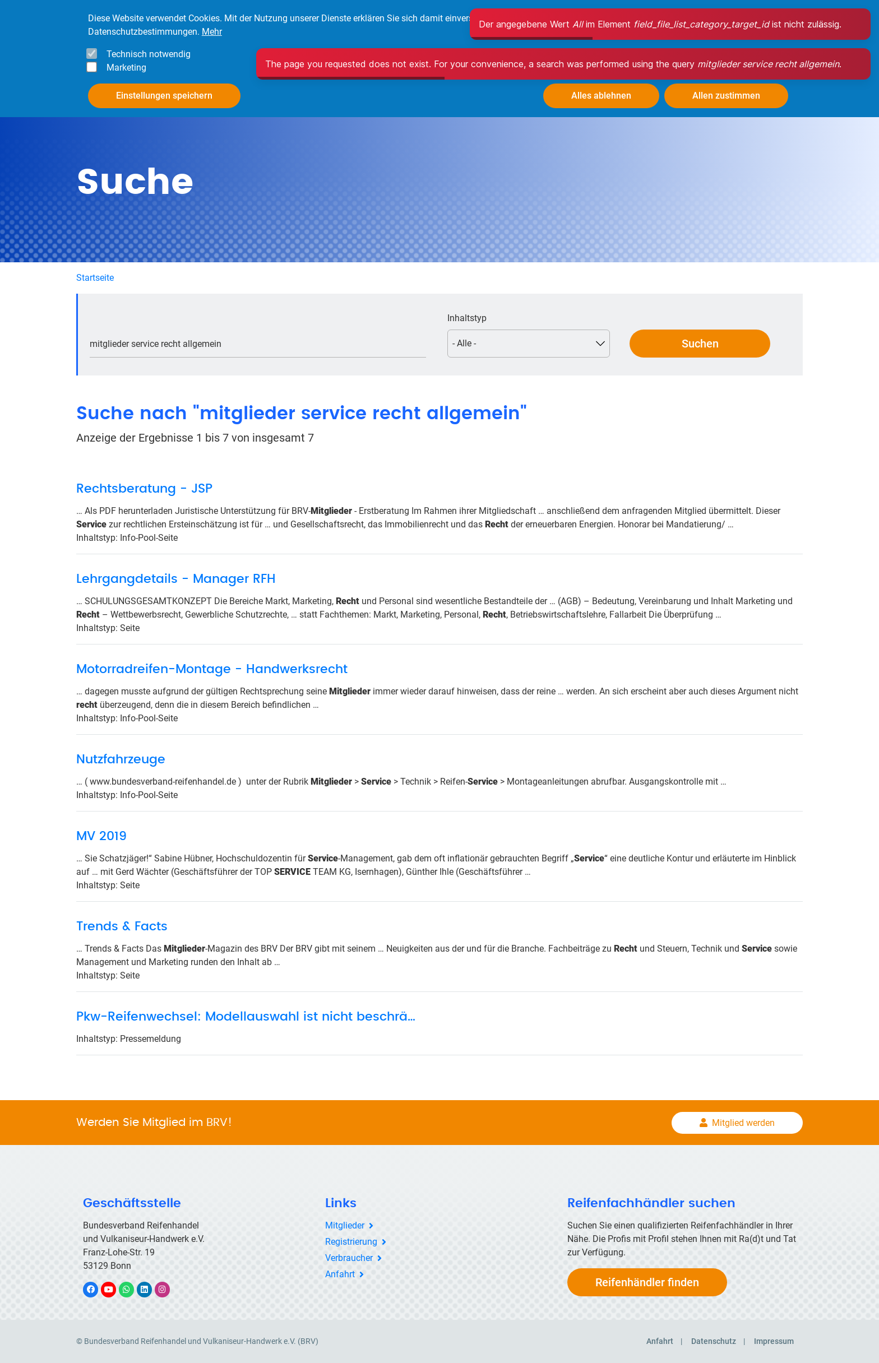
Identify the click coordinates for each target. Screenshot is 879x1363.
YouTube (115, 1289)
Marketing (126, 67)
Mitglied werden (743, 1123)
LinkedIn (150, 1289)
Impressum (774, 1341)
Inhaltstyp (467, 318)
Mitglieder (344, 1225)
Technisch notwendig (149, 54)
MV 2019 (101, 836)
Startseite (95, 277)
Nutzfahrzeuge (120, 759)
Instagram (168, 1289)
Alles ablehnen (601, 95)
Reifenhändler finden (647, 1282)
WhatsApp (132, 1289)
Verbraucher (349, 1258)
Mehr (212, 31)
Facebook (96, 1289)
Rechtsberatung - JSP (144, 489)
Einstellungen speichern (164, 95)
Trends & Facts (122, 926)
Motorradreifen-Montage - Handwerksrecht (212, 669)
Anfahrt (340, 1274)
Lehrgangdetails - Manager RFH (176, 579)
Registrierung (351, 1241)
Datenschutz (713, 1341)
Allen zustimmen (726, 95)
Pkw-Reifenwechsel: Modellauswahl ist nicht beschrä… (245, 1016)
